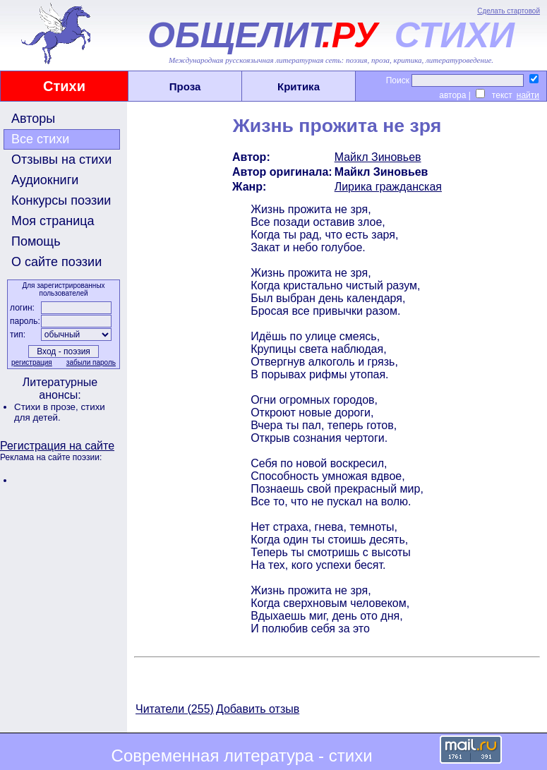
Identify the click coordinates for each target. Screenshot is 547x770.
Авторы (33, 119)
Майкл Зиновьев (378, 157)
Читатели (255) (175, 709)
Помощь (36, 241)
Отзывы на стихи (61, 159)
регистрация (31, 362)
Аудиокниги (44, 180)
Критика (298, 86)
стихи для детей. (59, 412)
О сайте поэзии (56, 262)
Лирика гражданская (388, 187)
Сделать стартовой (508, 11)
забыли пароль (91, 362)
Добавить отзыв (257, 709)
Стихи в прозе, (47, 407)
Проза (185, 86)
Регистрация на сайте (57, 446)
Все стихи (40, 139)
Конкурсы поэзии (61, 200)
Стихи (64, 86)
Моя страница (53, 221)
